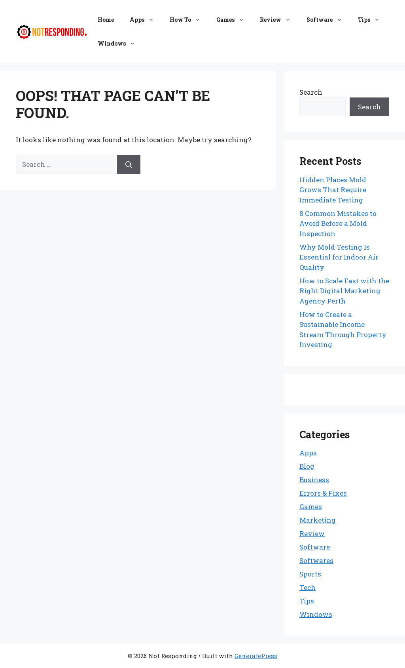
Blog (306, 466)
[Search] (128, 164)
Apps (146, 20)
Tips (373, 20)
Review (279, 20)
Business (314, 479)
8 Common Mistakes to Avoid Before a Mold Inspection (338, 223)
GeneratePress (256, 656)
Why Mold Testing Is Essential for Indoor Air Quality (339, 257)
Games (234, 20)
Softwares (316, 560)
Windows (120, 43)
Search (310, 92)
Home (106, 19)
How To (189, 20)
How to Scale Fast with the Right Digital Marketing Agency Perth (344, 290)
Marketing (317, 520)
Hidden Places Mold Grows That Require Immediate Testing (332, 189)
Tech (307, 587)
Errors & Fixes (323, 493)
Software (328, 20)
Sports (310, 573)
